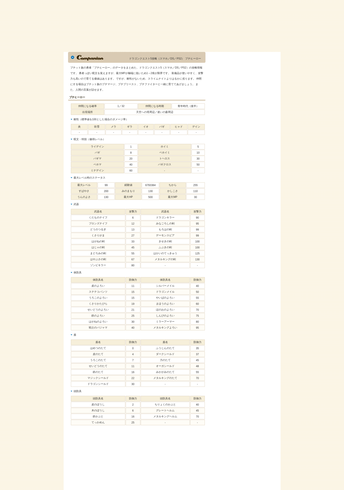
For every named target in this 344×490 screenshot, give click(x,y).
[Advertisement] (101, 460)
